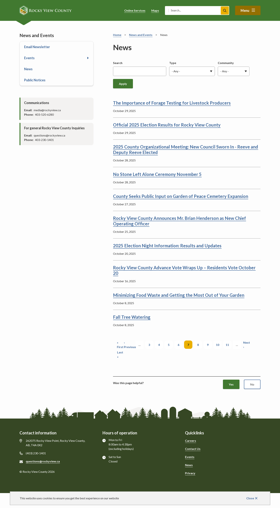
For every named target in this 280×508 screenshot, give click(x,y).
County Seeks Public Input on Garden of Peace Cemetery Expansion (180, 196)
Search (117, 63)
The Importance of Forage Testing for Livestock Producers (172, 103)
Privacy (190, 473)
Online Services (134, 10)
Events (29, 58)
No (252, 384)
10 (219, 344)
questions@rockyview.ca (43, 461)
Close (250, 498)
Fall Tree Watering (131, 317)
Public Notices (34, 80)
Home (117, 35)
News (28, 69)
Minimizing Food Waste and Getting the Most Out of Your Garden (178, 295)
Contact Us (192, 448)
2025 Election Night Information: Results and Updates (167, 245)
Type (172, 63)
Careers (190, 440)
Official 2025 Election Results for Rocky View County (167, 124)
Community (226, 63)
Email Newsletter (37, 47)
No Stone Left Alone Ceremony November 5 (157, 174)
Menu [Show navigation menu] (245, 10)
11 (229, 344)
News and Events (140, 35)
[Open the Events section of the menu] (88, 58)
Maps (155, 10)
